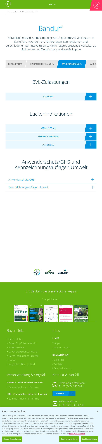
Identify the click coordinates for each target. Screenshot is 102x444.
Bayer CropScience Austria (23, 351)
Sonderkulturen (62, 368)
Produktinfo (15, 64)
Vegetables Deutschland (22, 364)
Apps (57, 343)
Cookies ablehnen (89, 439)
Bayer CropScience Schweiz (23, 355)
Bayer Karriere (16, 347)
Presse (12, 360)
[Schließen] (98, 411)
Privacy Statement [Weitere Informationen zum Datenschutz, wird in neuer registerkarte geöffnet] (77, 434)
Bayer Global (16, 339)
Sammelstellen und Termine (24, 387)
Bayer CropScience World (22, 343)
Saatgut (58, 364)
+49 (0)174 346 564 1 (72, 386)
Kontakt (60, 393)
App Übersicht (52, 299)
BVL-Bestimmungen (72, 64)
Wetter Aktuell (62, 347)
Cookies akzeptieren (69, 439)
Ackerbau (59, 359)
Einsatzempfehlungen (42, 64)
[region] (51, 425)
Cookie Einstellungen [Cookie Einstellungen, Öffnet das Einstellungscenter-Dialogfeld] (12, 439)
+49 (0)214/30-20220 (72, 404)
